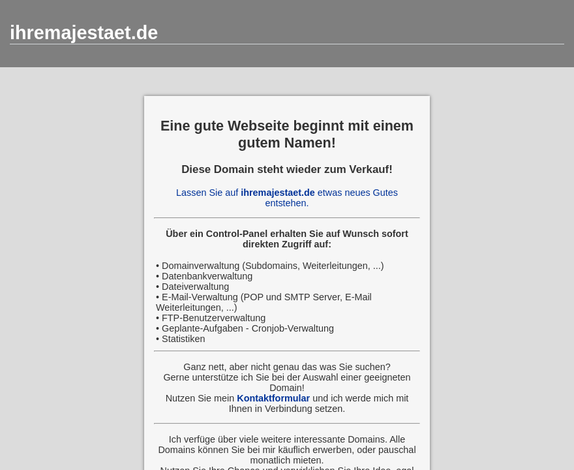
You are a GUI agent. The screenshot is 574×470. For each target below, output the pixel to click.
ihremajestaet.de (84, 32)
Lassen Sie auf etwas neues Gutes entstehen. (287, 197)
